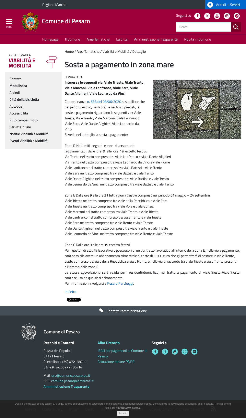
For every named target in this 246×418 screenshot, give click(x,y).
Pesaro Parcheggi (120, 283)
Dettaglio (139, 51)
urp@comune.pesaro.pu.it (70, 375)
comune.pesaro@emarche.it (72, 381)
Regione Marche (54, 4)
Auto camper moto (23, 120)
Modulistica (18, 85)
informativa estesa (128, 407)
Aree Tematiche (98, 39)
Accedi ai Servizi (223, 5)
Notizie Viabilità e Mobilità (29, 134)
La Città (121, 39)
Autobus (15, 106)
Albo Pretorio (109, 343)
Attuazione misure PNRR (116, 361)
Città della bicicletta (24, 99)
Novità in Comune (197, 39)
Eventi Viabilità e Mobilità (28, 140)
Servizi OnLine (20, 127)
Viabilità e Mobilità (115, 51)
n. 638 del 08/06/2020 (104, 101)
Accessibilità (18, 113)
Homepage (50, 39)
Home (69, 51)
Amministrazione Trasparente (156, 39)
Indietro (70, 291)
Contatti (15, 78)
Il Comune (72, 39)
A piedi (14, 92)
